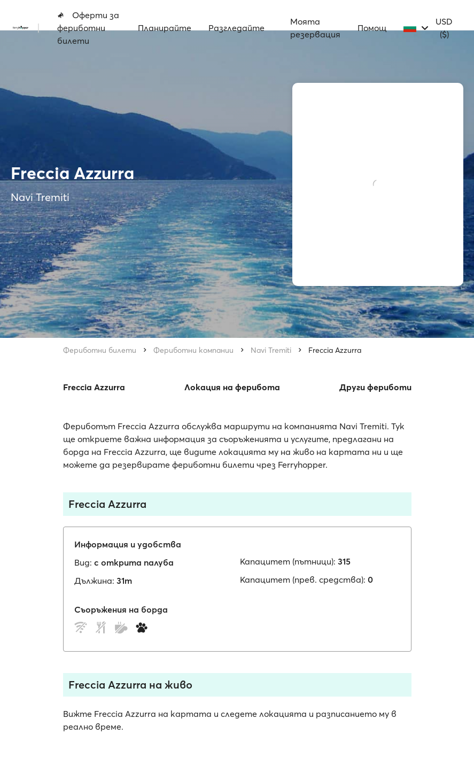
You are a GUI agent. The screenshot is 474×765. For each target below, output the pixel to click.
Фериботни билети (99, 350)
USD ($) (444, 28)
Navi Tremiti (271, 350)
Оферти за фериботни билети (88, 28)
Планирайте (164, 27)
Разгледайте (236, 27)
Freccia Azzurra (334, 350)
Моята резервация (315, 28)
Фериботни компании (193, 350)
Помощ (372, 27)
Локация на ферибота (232, 387)
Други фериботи (375, 387)
